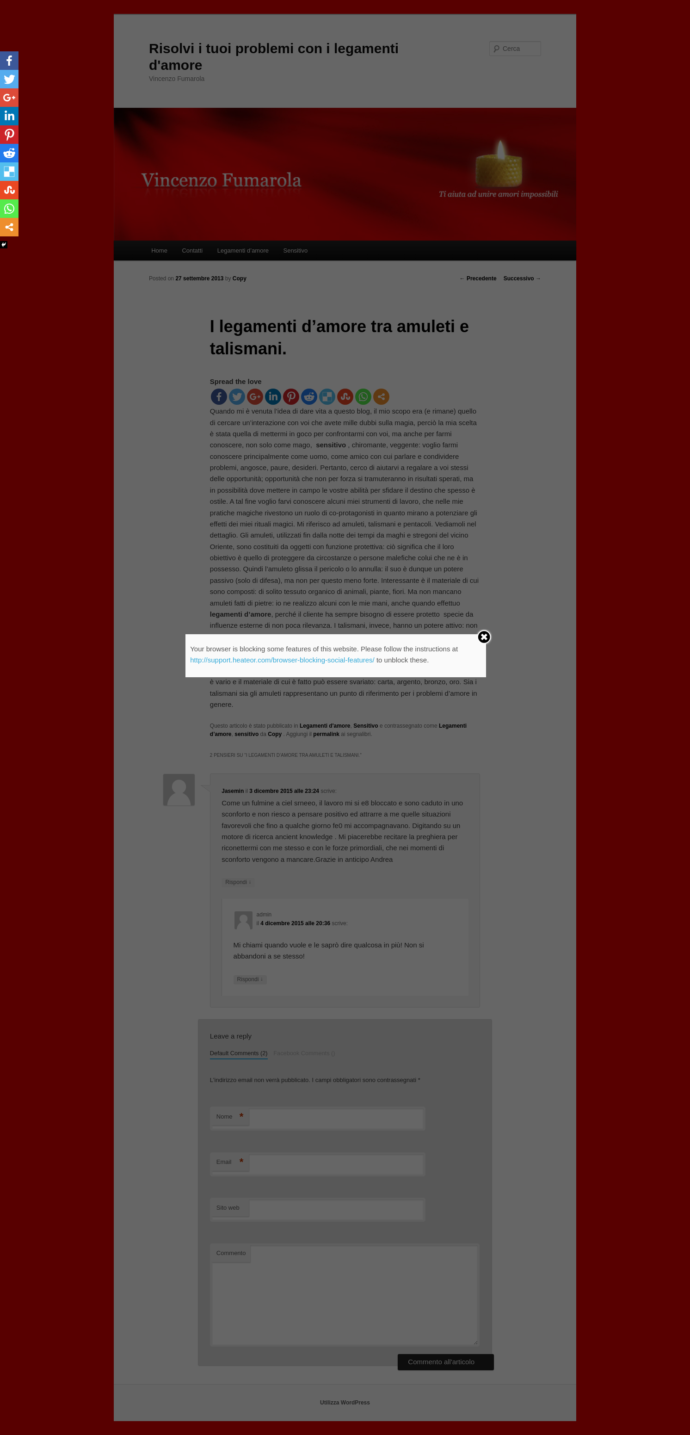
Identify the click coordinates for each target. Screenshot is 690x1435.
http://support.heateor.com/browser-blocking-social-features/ (282, 660)
